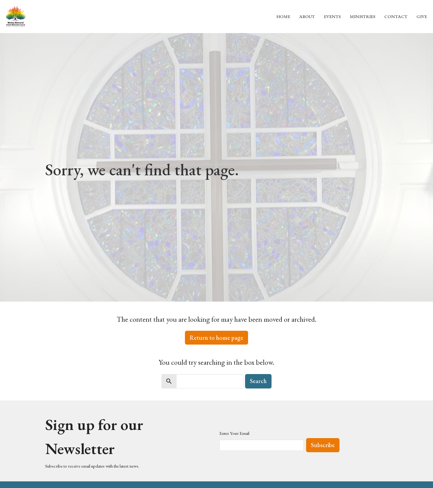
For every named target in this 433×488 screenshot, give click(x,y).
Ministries (362, 16)
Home (283, 16)
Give (421, 16)
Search (258, 381)
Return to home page (216, 338)
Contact (395, 16)
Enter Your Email (234, 433)
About (307, 16)
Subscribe (323, 445)
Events (332, 16)
